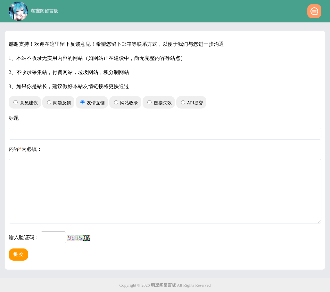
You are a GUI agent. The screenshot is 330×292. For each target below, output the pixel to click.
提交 (19, 260)
